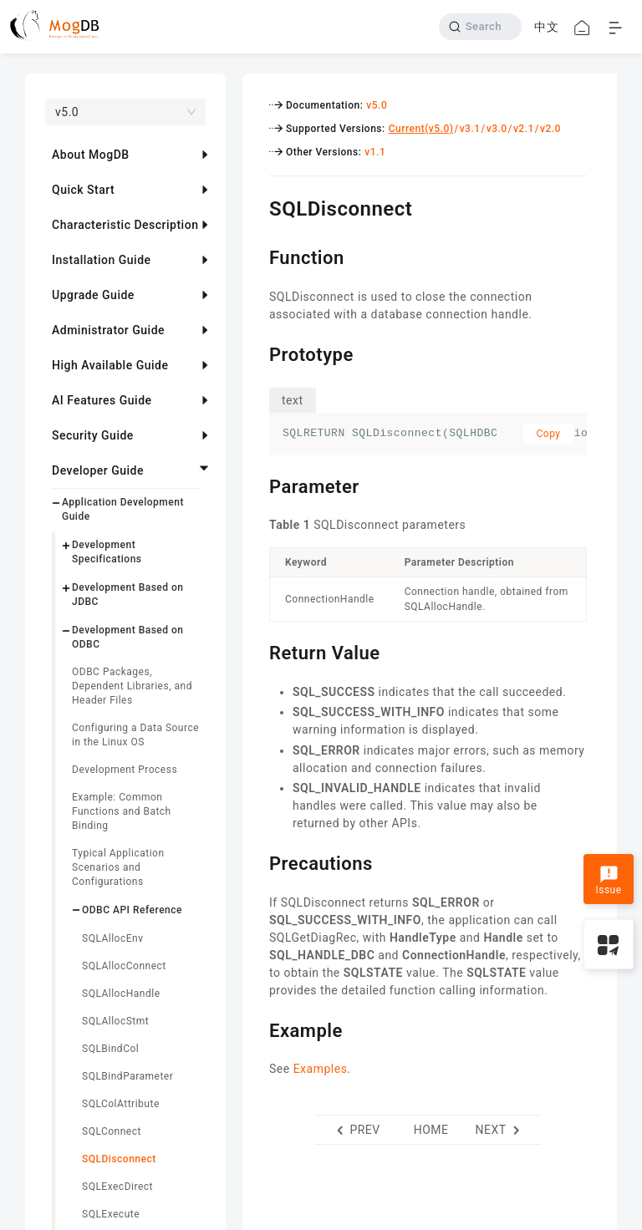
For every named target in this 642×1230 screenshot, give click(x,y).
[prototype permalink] (256, 352)
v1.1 (374, 152)
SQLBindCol (110, 1049)
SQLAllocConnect (124, 966)
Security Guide (93, 435)
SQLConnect (111, 1131)
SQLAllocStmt (115, 1021)
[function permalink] (256, 256)
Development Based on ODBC (128, 637)
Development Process (124, 769)
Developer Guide (98, 470)
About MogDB (91, 154)
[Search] (480, 26)
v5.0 (376, 105)
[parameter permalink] (256, 484)
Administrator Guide (108, 330)
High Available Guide (110, 365)
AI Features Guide (102, 400)
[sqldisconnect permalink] (256, 206)
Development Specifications (107, 552)
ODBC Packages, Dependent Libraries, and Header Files (132, 686)
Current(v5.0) (421, 129)
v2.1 (523, 129)
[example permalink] (256, 1028)
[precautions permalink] (256, 861)
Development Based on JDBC (128, 594)
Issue (608, 881)
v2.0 (550, 129)
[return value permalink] (256, 651)
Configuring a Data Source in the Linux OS (135, 735)
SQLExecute (111, 1214)
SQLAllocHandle (121, 993)
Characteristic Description (125, 224)
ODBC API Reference (132, 910)
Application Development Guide (123, 509)
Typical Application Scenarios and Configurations (118, 867)
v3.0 (497, 129)
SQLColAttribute (121, 1104)
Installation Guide (101, 260)
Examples (320, 1068)
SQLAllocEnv (113, 938)
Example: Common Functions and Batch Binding (121, 811)
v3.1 (470, 129)
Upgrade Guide (93, 295)
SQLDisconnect (119, 1159)
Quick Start (83, 189)
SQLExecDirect (117, 1186)
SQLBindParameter (127, 1076)
